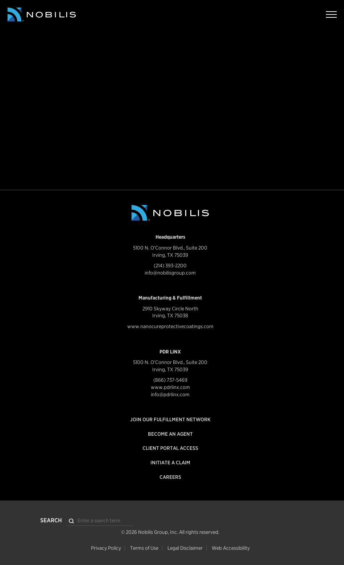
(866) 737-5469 (170, 380)
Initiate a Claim (170, 462)
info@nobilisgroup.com (170, 273)
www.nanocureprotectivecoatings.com (170, 326)
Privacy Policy (106, 548)
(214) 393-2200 (170, 265)
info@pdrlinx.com (170, 394)
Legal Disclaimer (185, 548)
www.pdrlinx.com (170, 387)
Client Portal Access (170, 448)
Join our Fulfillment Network (170, 419)
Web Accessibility (231, 548)
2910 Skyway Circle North (170, 308)
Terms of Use (144, 548)
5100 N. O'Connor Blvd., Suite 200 (170, 248)
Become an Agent (170, 434)
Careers (170, 477)
